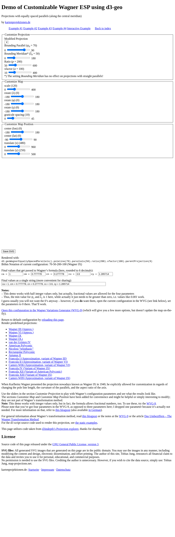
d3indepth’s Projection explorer (60, 428)
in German (95, 410)
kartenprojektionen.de (17, 22)
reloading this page (53, 319)
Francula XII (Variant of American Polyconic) (35, 371)
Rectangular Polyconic (22, 352)
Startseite (33, 469)
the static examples (86, 422)
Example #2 (30, 28)
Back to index (103, 28)
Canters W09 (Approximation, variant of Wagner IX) (39, 378)
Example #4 (60, 28)
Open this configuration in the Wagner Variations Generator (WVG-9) (41, 310)
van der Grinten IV (20, 342)
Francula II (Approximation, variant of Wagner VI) (38, 361)
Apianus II (15, 355)
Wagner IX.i (16, 338)
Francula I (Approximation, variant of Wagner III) (38, 358)
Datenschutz (63, 469)
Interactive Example (79, 28)
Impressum (47, 469)
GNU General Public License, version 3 (75, 444)
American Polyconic (20, 345)
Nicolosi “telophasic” (21, 348)
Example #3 (45, 28)
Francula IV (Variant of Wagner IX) (29, 368)
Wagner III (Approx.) (21, 329)
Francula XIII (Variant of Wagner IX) (30, 374)
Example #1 (16, 28)
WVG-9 (151, 403)
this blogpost (63, 410)
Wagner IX (15, 335)
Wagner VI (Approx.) (21, 332)
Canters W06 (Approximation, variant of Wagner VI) (39, 365)
